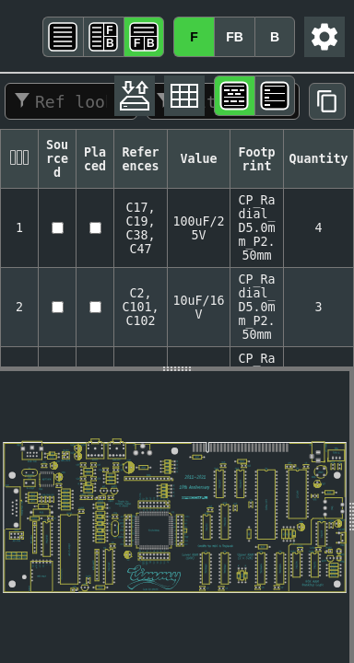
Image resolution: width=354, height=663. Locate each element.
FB (234, 36)
